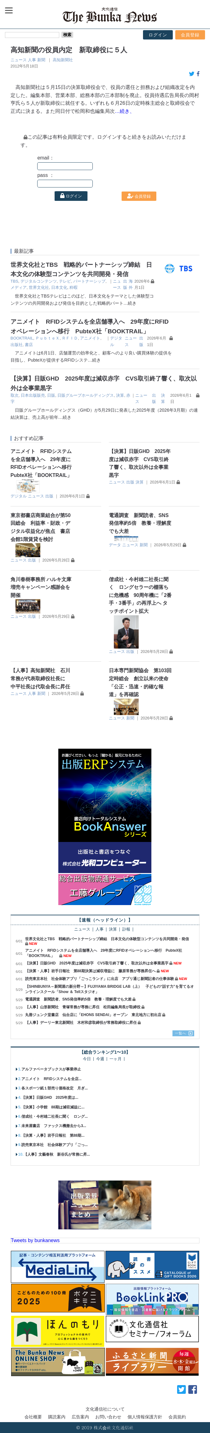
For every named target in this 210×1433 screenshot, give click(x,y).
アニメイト (90, 338)
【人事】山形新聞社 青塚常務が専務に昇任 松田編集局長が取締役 (83, 1007)
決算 (120, 395)
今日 (87, 1059)
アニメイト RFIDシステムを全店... (51, 1079)
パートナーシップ (89, 281)
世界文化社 (39, 287)
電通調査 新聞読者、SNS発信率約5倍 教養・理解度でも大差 (140, 523)
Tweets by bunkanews (35, 1240)
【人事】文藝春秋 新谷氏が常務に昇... (57, 1154)
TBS (14, 281)
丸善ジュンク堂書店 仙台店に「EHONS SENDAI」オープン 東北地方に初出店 (93, 1015)
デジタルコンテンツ (38, 281)
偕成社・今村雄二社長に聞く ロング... (54, 1116)
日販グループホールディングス (85, 395)
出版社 (17, 344)
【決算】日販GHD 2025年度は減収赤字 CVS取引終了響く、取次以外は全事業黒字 (96, 963)
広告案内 (80, 1416)
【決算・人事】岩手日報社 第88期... (52, 1135)
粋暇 (73, 287)
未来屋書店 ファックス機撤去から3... (53, 1126)
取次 (15, 395)
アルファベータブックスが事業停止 (51, 1069)
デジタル (19, 496)
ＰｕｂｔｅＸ (47, 338)
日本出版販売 (33, 395)
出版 (49, 496)
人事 (32, 60)
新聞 (41, 60)
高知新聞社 (63, 60)
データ (115, 545)
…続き (129, 303)
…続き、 (125, 111)
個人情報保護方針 (144, 1416)
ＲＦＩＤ (70, 338)
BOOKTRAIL (22, 338)
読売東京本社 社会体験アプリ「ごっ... (54, 1145)
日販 (51, 395)
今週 (100, 1059)
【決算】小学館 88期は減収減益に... (52, 1107)
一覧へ (180, 1033)
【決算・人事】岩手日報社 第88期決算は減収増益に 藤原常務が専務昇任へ (90, 971)
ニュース (19, 60)
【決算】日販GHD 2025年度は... (49, 1097)
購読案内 (56, 1416)
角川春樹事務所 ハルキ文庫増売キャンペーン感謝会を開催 (41, 587)
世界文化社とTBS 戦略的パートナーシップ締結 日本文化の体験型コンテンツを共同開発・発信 (107, 939)
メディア (19, 287)
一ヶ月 (115, 1059)
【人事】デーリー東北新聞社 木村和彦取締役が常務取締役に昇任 (81, 1022)
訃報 (126, 929)
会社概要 (33, 1416)
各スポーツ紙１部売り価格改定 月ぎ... (54, 1088)
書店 (29, 344)
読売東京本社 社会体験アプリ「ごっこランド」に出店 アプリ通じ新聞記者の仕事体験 (99, 979)
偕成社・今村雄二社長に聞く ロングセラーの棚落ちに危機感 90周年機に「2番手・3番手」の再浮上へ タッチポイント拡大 (140, 595)
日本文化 (59, 287)
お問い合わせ (108, 1416)
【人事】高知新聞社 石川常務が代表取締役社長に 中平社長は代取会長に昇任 (40, 678)
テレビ (65, 281)
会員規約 (177, 1416)
